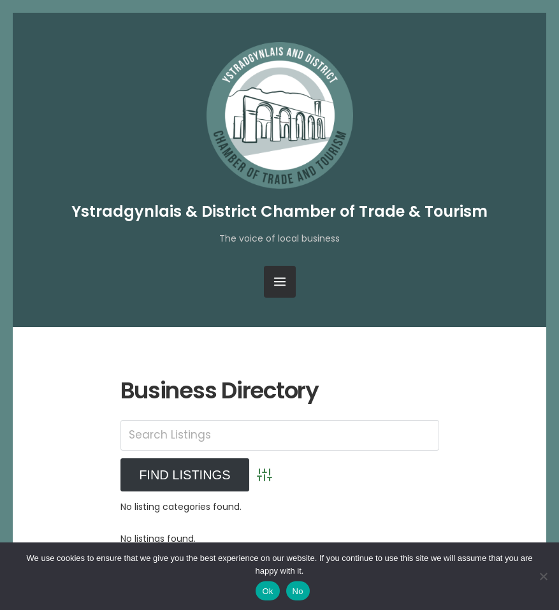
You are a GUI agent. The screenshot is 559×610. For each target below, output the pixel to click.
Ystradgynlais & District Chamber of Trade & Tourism (279, 211)
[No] (543, 576)
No (298, 591)
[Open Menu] (280, 282)
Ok (267, 591)
